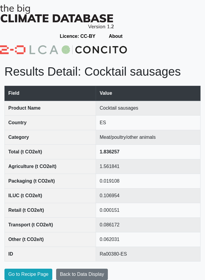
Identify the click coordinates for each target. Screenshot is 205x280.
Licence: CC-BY (77, 36)
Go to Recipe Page (28, 274)
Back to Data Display (82, 274)
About (115, 36)
